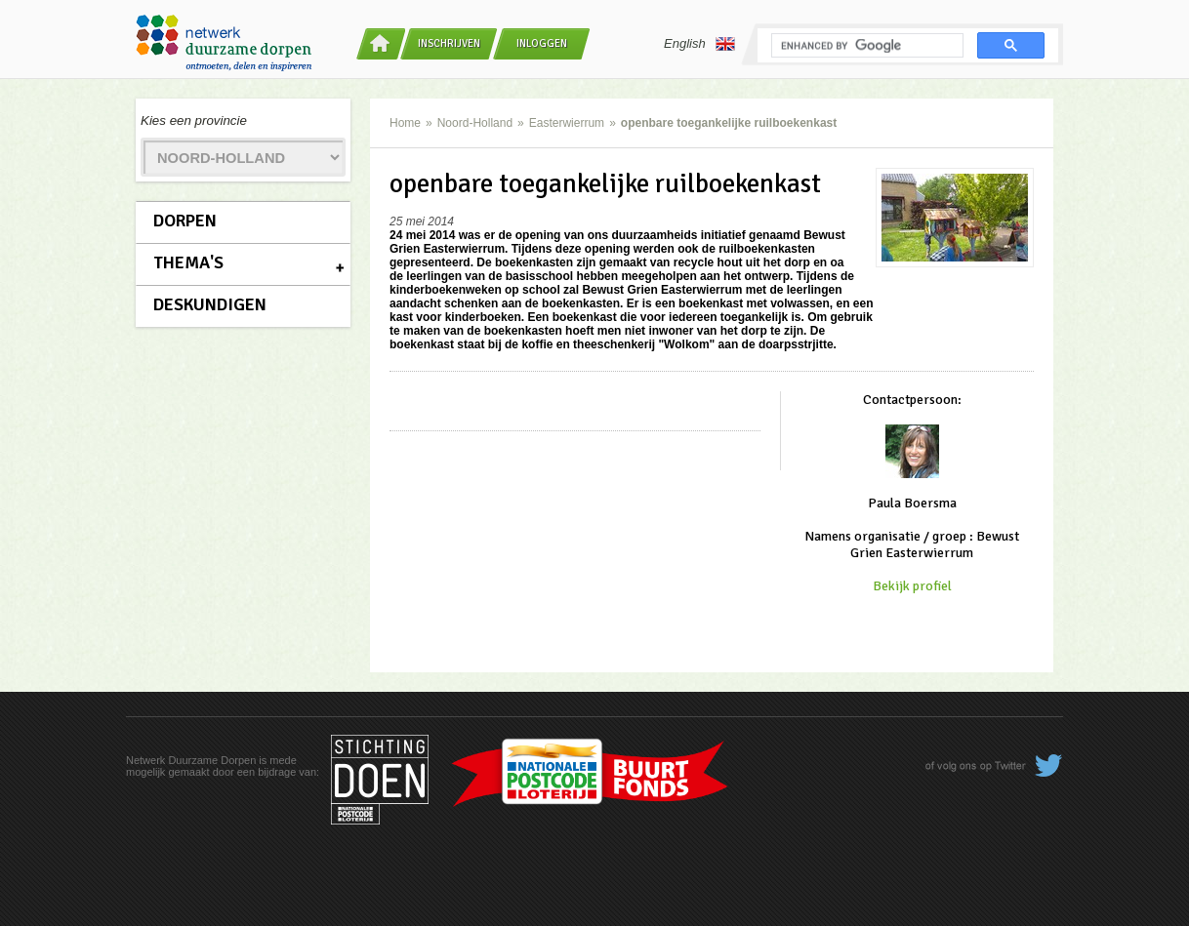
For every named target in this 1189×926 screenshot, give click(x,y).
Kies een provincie (194, 120)
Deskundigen (209, 304)
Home (405, 123)
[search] (865, 46)
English (699, 44)
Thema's (188, 262)
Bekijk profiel (912, 586)
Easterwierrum (566, 123)
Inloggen (541, 43)
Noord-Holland (474, 123)
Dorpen (185, 220)
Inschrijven (449, 43)
